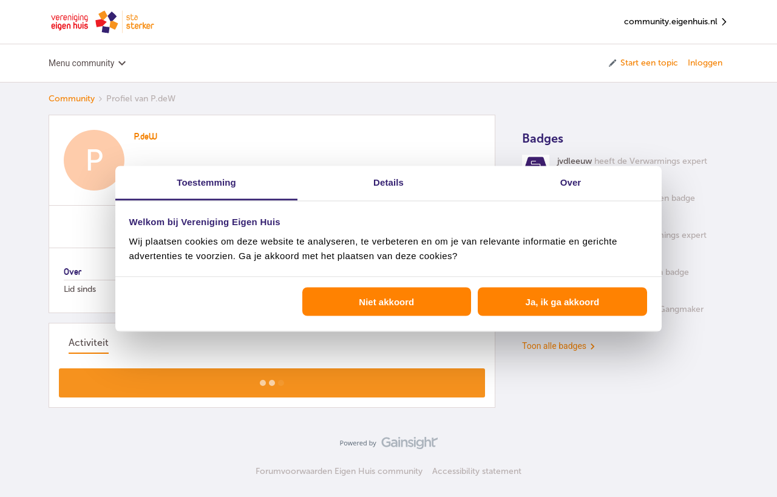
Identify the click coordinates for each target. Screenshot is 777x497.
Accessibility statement (476, 471)
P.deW (145, 137)
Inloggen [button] (705, 63)
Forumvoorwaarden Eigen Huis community (339, 471)
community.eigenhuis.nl (676, 22)
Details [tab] (388, 182)
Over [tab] (571, 182)
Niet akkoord (386, 302)
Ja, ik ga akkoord (563, 302)
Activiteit (89, 342)
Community (72, 98)
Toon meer (272, 379)
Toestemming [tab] (206, 182)
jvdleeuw (574, 161)
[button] (642, 63)
